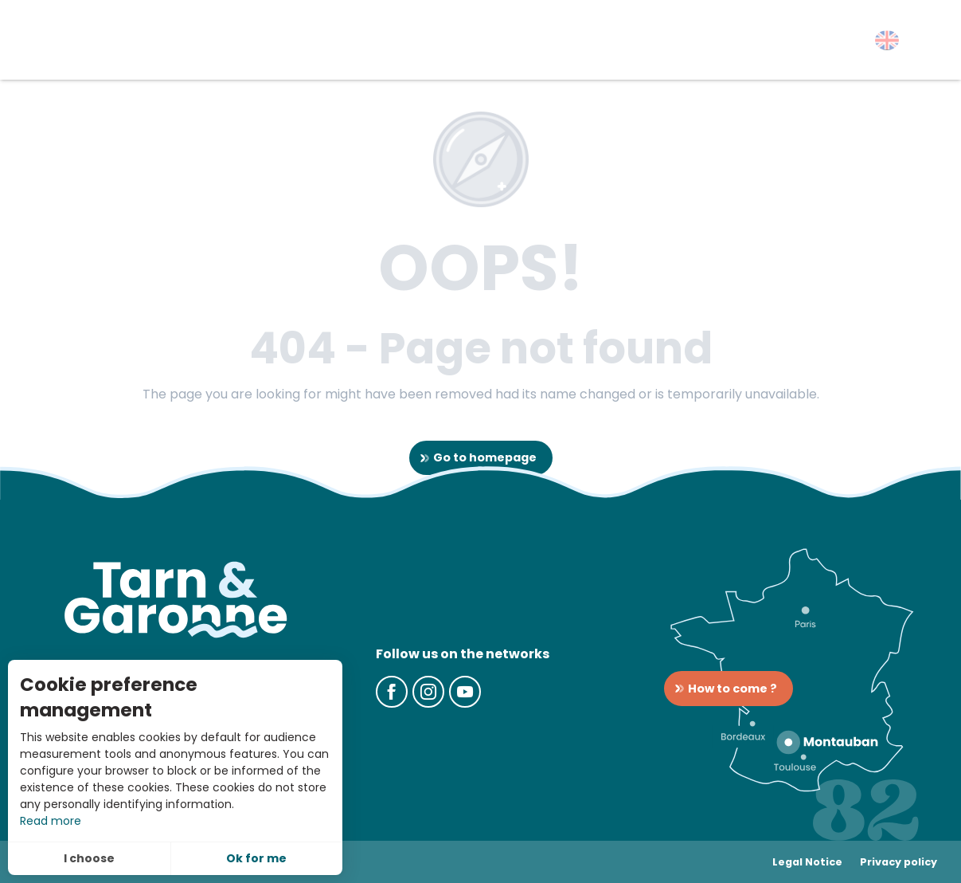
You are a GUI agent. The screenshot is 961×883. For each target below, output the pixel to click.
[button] (887, 40)
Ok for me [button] (256, 858)
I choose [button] (89, 858)
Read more (50, 821)
